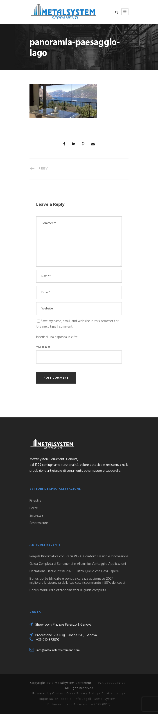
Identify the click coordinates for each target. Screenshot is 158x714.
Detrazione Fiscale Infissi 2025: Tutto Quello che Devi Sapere (74, 571)
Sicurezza (36, 515)
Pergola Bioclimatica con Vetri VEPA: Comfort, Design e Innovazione (79, 556)
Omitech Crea (62, 693)
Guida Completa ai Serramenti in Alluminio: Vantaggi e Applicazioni (77, 564)
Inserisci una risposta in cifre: (57, 337)
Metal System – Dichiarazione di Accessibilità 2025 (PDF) (83, 701)
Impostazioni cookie (55, 699)
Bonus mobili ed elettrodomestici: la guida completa (67, 590)
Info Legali (83, 699)
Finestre (35, 500)
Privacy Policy (87, 693)
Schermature (38, 523)
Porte (33, 508)
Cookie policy (112, 693)
